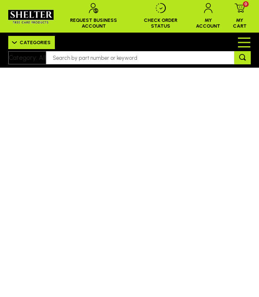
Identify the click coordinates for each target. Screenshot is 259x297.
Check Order (161, 16)
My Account (208, 16)
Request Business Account (94, 16)
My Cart (239, 16)
